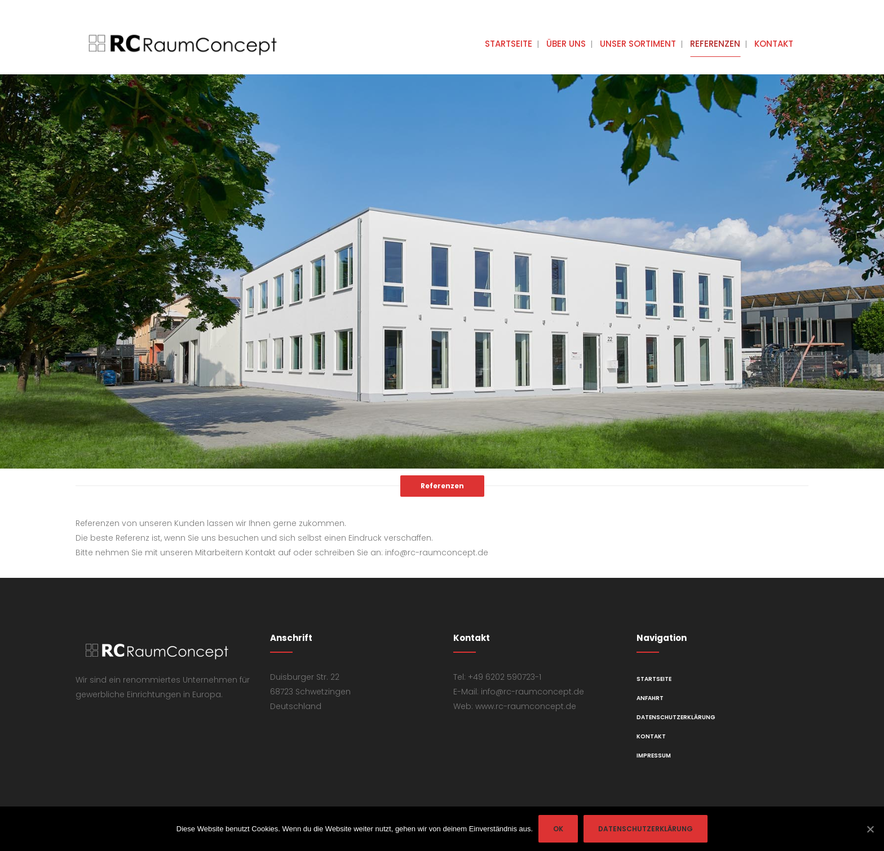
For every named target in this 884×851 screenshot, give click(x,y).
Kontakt (651, 736)
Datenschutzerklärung (676, 717)
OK (558, 829)
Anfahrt (650, 698)
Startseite (654, 679)
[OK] (870, 829)
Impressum (654, 755)
